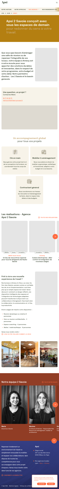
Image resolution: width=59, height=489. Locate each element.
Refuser (51, 484)
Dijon (8, 13)
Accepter (41, 484)
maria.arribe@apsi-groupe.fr (13, 100)
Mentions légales (13, 486)
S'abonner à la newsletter (13, 475)
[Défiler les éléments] (55, 236)
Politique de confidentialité (27, 486)
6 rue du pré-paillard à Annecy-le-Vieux (17, 334)
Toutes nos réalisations (49, 217)
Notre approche (20, 9)
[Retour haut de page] (54, 440)
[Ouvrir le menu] (57, 2)
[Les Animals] (4, 2)
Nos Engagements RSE (49, 9)
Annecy (15, 13)
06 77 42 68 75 (7, 98)
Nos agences (34, 9)
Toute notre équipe (50, 382)
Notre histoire (7, 9)
